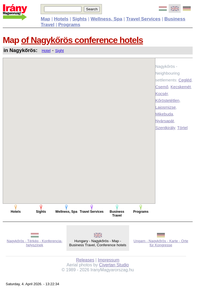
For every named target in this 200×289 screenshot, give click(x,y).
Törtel (182, 127)
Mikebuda (164, 114)
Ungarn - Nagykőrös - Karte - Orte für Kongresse (161, 243)
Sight (59, 50)
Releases (85, 260)
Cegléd (185, 80)
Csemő (161, 86)
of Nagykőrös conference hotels (82, 40)
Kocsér (161, 93)
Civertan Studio (114, 265)
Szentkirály (165, 127)
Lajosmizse (165, 107)
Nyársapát (164, 120)
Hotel (46, 50)
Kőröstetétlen (167, 100)
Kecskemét (181, 86)
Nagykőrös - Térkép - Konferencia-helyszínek (34, 243)
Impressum (108, 260)
